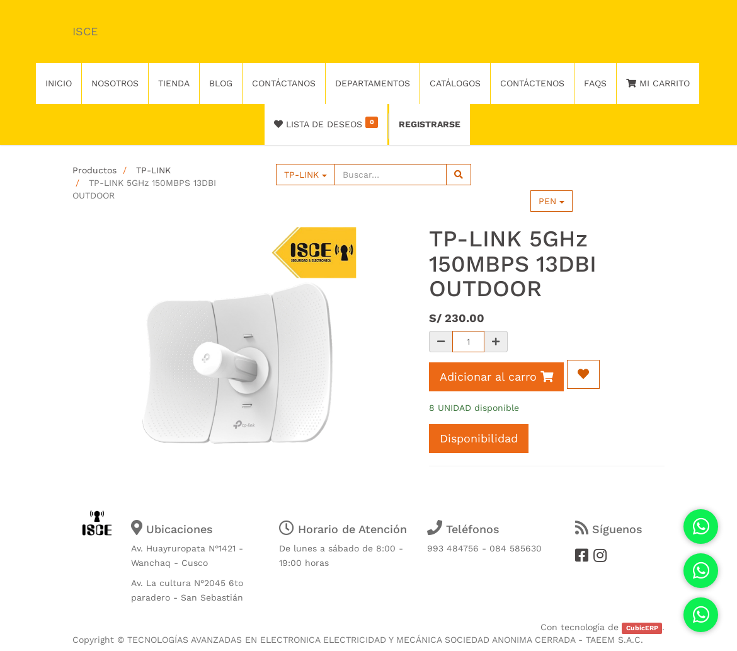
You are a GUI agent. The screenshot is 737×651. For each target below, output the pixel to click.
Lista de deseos (326, 123)
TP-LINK (153, 170)
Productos (94, 170)
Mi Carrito (658, 83)
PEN (551, 201)
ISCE (85, 31)
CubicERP (642, 628)
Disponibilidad (479, 438)
